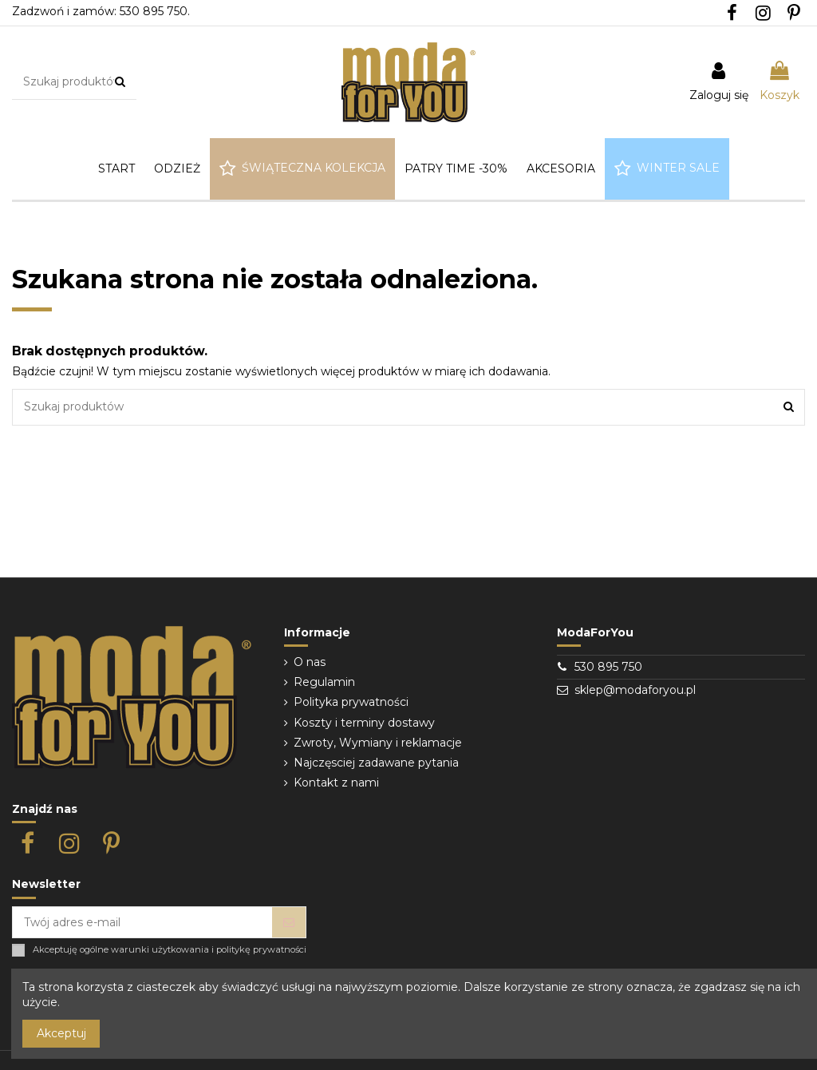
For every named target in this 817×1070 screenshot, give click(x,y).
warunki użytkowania (160, 950)
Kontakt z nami (336, 782)
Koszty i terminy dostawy (364, 722)
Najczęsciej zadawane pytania (376, 762)
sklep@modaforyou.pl (635, 690)
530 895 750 (608, 667)
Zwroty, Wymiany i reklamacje (378, 742)
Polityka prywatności (351, 702)
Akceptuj (61, 1033)
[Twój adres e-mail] (142, 922)
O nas (310, 662)
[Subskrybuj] (289, 922)
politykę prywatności (261, 950)
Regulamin (324, 682)
